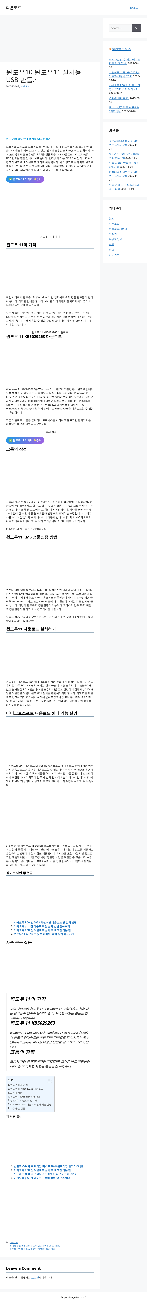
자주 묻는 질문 (17, 1108)
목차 (11, 1080)
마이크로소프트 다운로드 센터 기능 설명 (30, 1104)
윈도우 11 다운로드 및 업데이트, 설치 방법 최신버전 (44, 934)
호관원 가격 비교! (119, 98)
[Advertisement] (50, 39)
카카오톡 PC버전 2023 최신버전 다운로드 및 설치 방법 (45, 922)
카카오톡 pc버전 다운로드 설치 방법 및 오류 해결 (42, 1178)
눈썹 (111, 218)
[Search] (136, 28)
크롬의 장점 (16, 1092)
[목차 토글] (47, 1080)
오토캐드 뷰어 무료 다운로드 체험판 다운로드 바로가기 (45, 1174)
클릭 (25, 179)
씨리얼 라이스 (121, 49)
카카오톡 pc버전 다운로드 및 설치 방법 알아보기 (42, 926)
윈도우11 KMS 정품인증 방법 (25, 1096)
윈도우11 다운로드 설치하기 (24, 1100)
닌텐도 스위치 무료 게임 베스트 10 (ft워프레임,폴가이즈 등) (48, 1166)
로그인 (35, 1277)
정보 (111, 249)
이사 (111, 244)
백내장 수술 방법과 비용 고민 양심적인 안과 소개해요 (35, 1245)
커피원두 (114, 254)
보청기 (113, 234)
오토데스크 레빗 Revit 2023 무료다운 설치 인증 (32, 1249)
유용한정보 (115, 239)
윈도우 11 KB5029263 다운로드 (26, 1088)
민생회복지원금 (118, 229)
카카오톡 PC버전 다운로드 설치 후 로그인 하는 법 (42, 930)
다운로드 (13, 7)
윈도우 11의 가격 (19, 1084)
